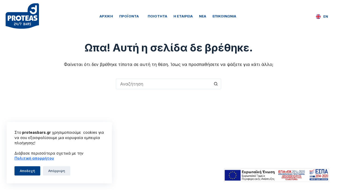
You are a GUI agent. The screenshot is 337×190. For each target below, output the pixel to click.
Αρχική (106, 16)
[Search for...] (163, 84)
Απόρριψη (56, 171)
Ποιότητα (157, 16)
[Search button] (216, 84)
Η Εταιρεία (183, 16)
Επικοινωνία (224, 16)
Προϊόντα (130, 16)
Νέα (202, 16)
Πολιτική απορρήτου (34, 158)
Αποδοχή (27, 171)
